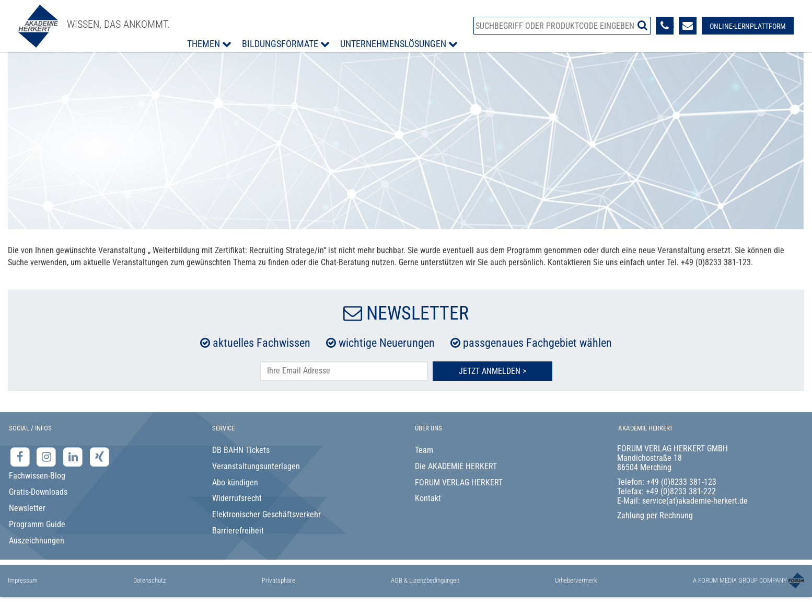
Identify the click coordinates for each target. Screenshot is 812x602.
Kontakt (428, 498)
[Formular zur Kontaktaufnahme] (687, 25)
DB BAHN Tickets (241, 450)
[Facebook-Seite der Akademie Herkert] (21, 456)
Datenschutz (149, 580)
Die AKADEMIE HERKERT (456, 466)
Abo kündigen (235, 482)
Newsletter (27, 508)
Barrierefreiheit (238, 531)
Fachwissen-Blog (37, 476)
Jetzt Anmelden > (492, 371)
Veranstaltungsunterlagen (256, 466)
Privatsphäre (278, 580)
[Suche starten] (642, 25)
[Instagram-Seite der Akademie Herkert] (47, 456)
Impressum (23, 580)
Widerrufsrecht (237, 498)
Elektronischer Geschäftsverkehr (266, 514)
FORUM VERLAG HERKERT (459, 482)
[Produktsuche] (562, 26)
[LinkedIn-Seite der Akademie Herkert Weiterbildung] (74, 456)
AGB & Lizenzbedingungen (425, 580)
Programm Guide (37, 524)
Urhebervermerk (576, 580)
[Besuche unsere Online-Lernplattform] (748, 26)
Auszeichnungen (36, 541)
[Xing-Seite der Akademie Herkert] (99, 456)
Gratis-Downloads (38, 492)
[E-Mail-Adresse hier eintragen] (343, 371)
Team (424, 450)
